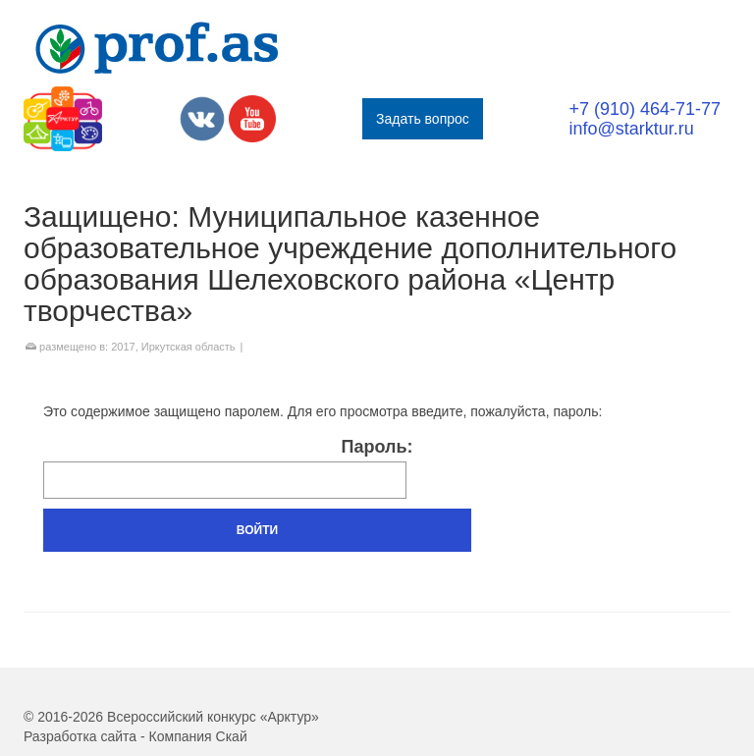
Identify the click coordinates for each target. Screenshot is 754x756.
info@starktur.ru (630, 128)
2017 (123, 346)
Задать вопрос (422, 119)
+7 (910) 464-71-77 (644, 109)
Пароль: (227, 468)
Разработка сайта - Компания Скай (135, 736)
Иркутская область (188, 346)
